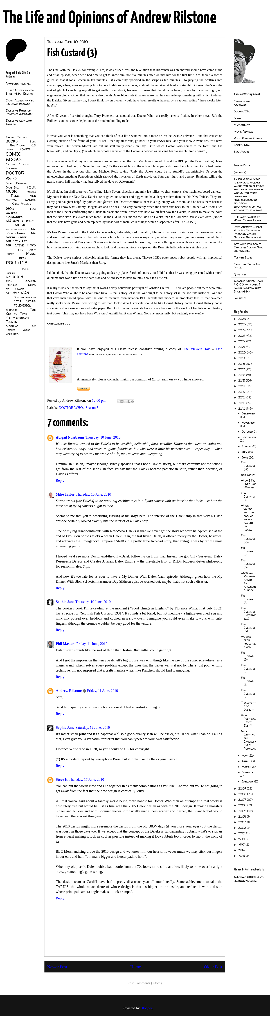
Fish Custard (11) (248, 496)
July (245, 452)
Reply (60, 480)
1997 (242, 845)
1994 (242, 850)
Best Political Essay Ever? (248, 720)
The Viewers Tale (196, 349)
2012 (242, 397)
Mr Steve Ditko (21, 245)
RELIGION (14, 277)
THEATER (12, 310)
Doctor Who (242, 111)
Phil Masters (65, 644)
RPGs (9, 281)
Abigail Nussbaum (70, 437)
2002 (242, 828)
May (245, 756)
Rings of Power (21, 287)
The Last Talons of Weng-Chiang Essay (247, 218)
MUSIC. (21, 225)
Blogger (146, 1008)
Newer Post (57, 966)
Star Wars (25, 301)
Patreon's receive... (18, 83)
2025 (242, 324)
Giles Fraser (21, 204)
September (249, 437)
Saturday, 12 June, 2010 (92, 727)
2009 (242, 788)
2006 (242, 805)
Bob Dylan (17, 145)
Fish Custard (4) (248, 668)
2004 (242, 816)
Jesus (237, 118)
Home (135, 966)
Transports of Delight (248, 706)
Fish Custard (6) (248, 627)
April (246, 761)
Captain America (17, 164)
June (245, 457)
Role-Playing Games (248, 138)
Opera (22, 258)
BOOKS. (12, 141)
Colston (11, 168)
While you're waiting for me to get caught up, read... (247, 518)
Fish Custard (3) (248, 681)
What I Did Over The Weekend (248, 483)
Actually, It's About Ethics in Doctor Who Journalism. (248, 247)
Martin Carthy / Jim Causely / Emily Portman (248, 739)
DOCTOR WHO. (71, 408)
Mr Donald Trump (21, 231)
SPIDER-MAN (17, 293)
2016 (242, 375)
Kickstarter (14, 217)
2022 (242, 341)
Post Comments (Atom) (144, 983)
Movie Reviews (243, 131)
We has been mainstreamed (248, 642)
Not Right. (248, 475)
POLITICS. (17, 262)
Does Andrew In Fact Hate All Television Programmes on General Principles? (248, 232)
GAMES (30, 200)
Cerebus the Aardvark (242, 103)
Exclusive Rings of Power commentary (19, 112)
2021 (242, 347)
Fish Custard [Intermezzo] (248, 613)
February (248, 772)
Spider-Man (242, 145)
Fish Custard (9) (248, 551)
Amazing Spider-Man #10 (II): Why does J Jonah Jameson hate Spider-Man (248, 286)
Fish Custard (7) (248, 599)
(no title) (240, 172)
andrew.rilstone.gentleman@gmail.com (249, 879)
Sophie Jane (65, 602)
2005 (242, 811)
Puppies (10, 273)
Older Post (213, 966)
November (248, 423)
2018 (242, 364)
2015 (242, 380)
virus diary (12, 334)
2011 (241, 403)
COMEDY (25, 149)
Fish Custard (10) (248, 538)
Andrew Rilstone (69, 691)
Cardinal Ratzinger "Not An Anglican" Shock (248, 581)
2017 (242, 369)
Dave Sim (12, 187)
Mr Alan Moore (16, 229)
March (247, 767)
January (248, 781)
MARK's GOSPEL (21, 221)
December (248, 413)
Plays (25, 268)
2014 (242, 386)
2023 (242, 336)
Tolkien (11, 321)
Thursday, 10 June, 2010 (102, 437)
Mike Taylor (65, 494)
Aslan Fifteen (16, 137)
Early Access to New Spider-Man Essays (20, 92)
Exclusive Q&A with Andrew (19, 122)
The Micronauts (17, 318)
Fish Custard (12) (248, 465)
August (247, 446)
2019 (242, 358)
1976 (242, 856)
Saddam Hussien (25, 297)
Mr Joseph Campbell (21, 235)
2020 (242, 352)
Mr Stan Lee (16, 241)
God (10, 208)
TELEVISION (22, 305)
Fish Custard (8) (248, 563)
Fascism (31, 192)
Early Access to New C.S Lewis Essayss (20, 102)
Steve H (62, 779)
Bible (33, 141)
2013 (242, 392)
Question (240, 274)
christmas (12, 326)
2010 (242, 409)
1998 (242, 839)
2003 (242, 822)
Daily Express (16, 183)
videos (26, 330)
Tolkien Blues (243, 257)
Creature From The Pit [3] (247, 266)
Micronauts (242, 125)
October (248, 432)
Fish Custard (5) (248, 656)
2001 (242, 833)
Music (31, 253)
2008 (242, 794)
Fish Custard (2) (248, 693)
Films (15, 195)
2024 (242, 330)
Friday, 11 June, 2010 (91, 644)
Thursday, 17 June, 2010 (86, 779)
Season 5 (92, 408)
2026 (242, 319)
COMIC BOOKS (14, 157)
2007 (242, 800)
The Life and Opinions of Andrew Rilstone (109, 18)
